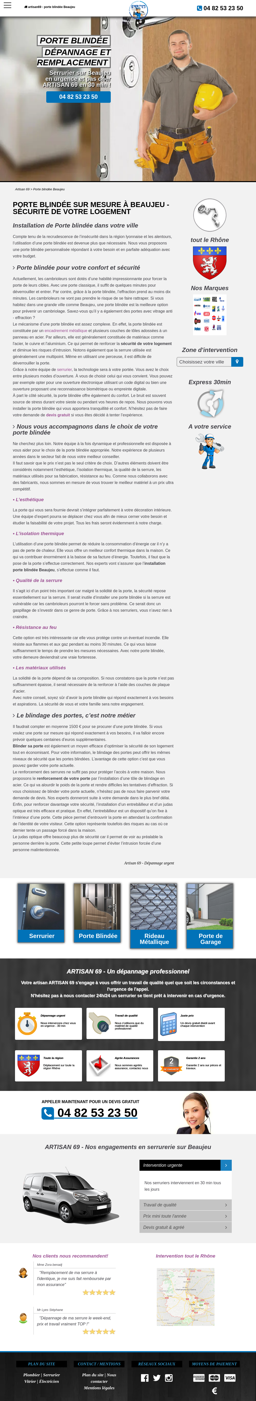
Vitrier (30, 1381)
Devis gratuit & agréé (163, 1227)
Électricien (49, 1381)
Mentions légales (99, 1387)
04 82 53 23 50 (228, 6)
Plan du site (93, 1374)
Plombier (31, 1374)
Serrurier (51, 1374)
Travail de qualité (159, 1204)
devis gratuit (58, 415)
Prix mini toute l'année (164, 1216)
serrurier (64, 369)
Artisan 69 (22, 189)
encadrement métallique (65, 331)
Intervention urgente (162, 1165)
